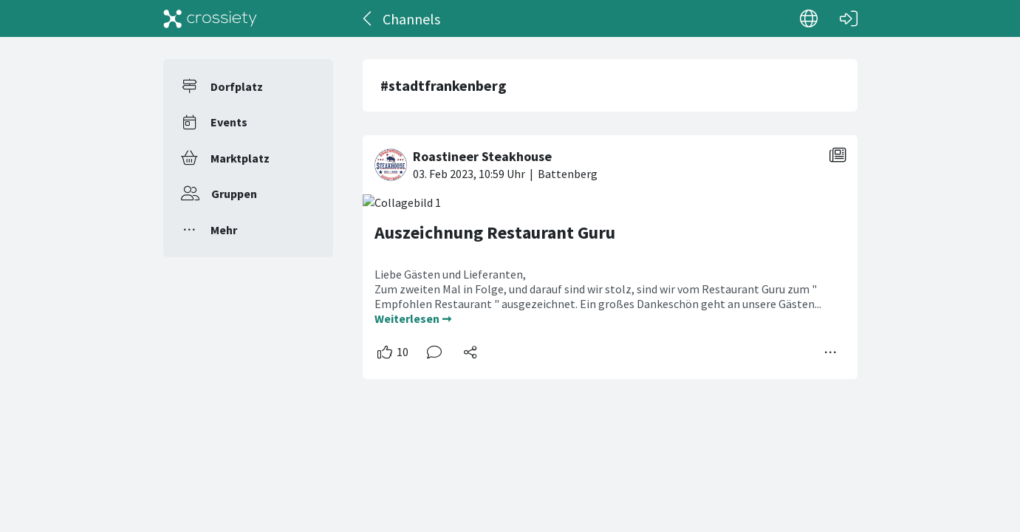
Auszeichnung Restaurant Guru (494, 232)
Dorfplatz (236, 86)
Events (228, 122)
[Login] (848, 18)
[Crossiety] (210, 18)
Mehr (223, 229)
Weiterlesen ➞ (412, 318)
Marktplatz (240, 158)
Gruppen (234, 193)
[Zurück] (368, 18)
